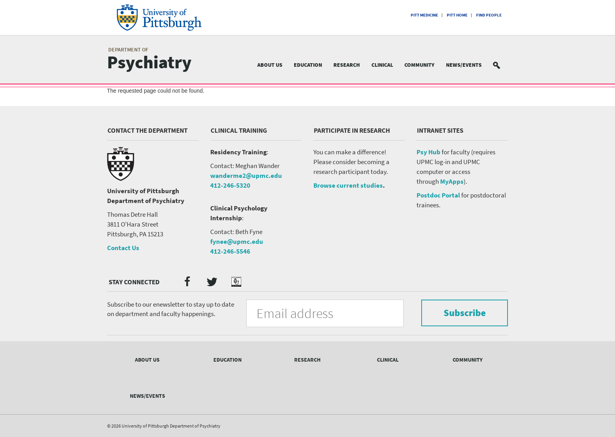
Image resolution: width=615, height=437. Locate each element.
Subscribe (464, 313)
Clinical (382, 64)
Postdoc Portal (438, 195)
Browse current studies (348, 185)
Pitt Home (457, 15)
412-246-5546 (230, 251)
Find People (489, 15)
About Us (269, 64)
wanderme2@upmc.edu (246, 175)
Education (308, 64)
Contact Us (123, 247)
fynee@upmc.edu (236, 241)
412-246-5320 (230, 185)
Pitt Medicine (424, 15)
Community (419, 64)
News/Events (464, 64)
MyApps (452, 181)
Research (346, 64)
